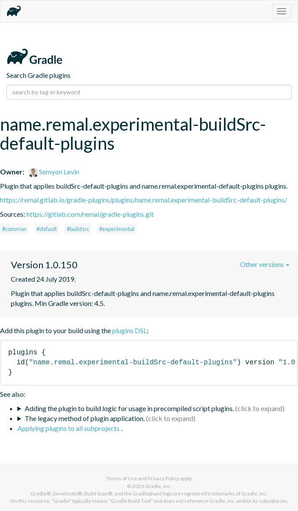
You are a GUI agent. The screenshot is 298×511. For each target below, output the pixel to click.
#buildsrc (78, 228)
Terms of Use (121, 478)
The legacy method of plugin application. (85, 418)
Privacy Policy (163, 478)
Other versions (264, 264)
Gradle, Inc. (158, 486)
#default (46, 228)
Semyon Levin (54, 171)
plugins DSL (129, 330)
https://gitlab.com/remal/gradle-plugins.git (90, 214)
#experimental (116, 228)
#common (14, 228)
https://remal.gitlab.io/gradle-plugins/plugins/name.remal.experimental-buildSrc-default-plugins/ (143, 200)
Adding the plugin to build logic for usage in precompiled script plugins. (129, 408)
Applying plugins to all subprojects (69, 428)
